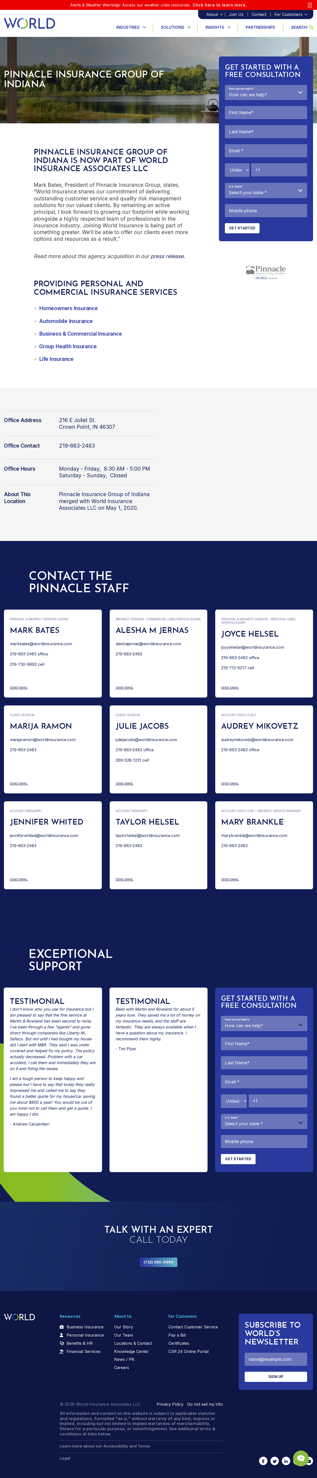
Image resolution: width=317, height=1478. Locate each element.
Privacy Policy (170, 1404)
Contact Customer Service (193, 1326)
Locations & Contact (133, 1343)
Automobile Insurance (66, 321)
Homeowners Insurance (68, 308)
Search (302, 27)
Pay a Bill (177, 1335)
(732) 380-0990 (158, 1262)
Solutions (172, 27)
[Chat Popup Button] (299, 1456)
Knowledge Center (131, 1351)
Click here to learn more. (220, 4)
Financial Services (84, 1351)
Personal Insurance (85, 1335)
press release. (168, 256)
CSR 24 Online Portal (188, 1351)
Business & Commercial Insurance (80, 334)
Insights (215, 27)
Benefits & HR (80, 1343)
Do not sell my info (205, 1404)
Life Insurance (56, 359)
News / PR (124, 1359)
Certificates (178, 1343)
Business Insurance (85, 1326)
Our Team (123, 1335)
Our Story (123, 1326)
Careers (121, 1367)
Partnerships (260, 27)
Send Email (29, 688)
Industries (127, 27)
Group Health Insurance (68, 346)
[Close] (310, 5)
